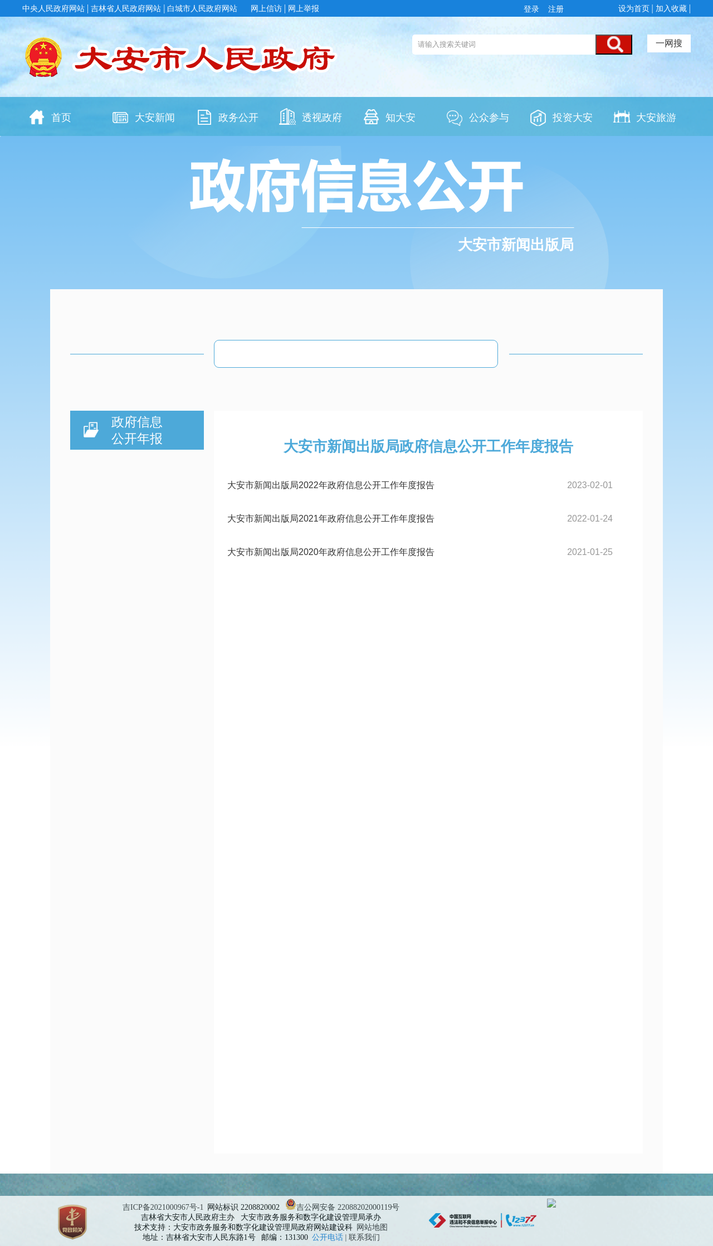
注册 (555, 8)
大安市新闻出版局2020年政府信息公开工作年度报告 (330, 552)
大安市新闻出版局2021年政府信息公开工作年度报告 (330, 518)
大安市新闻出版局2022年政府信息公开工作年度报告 (330, 485)
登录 (534, 8)
